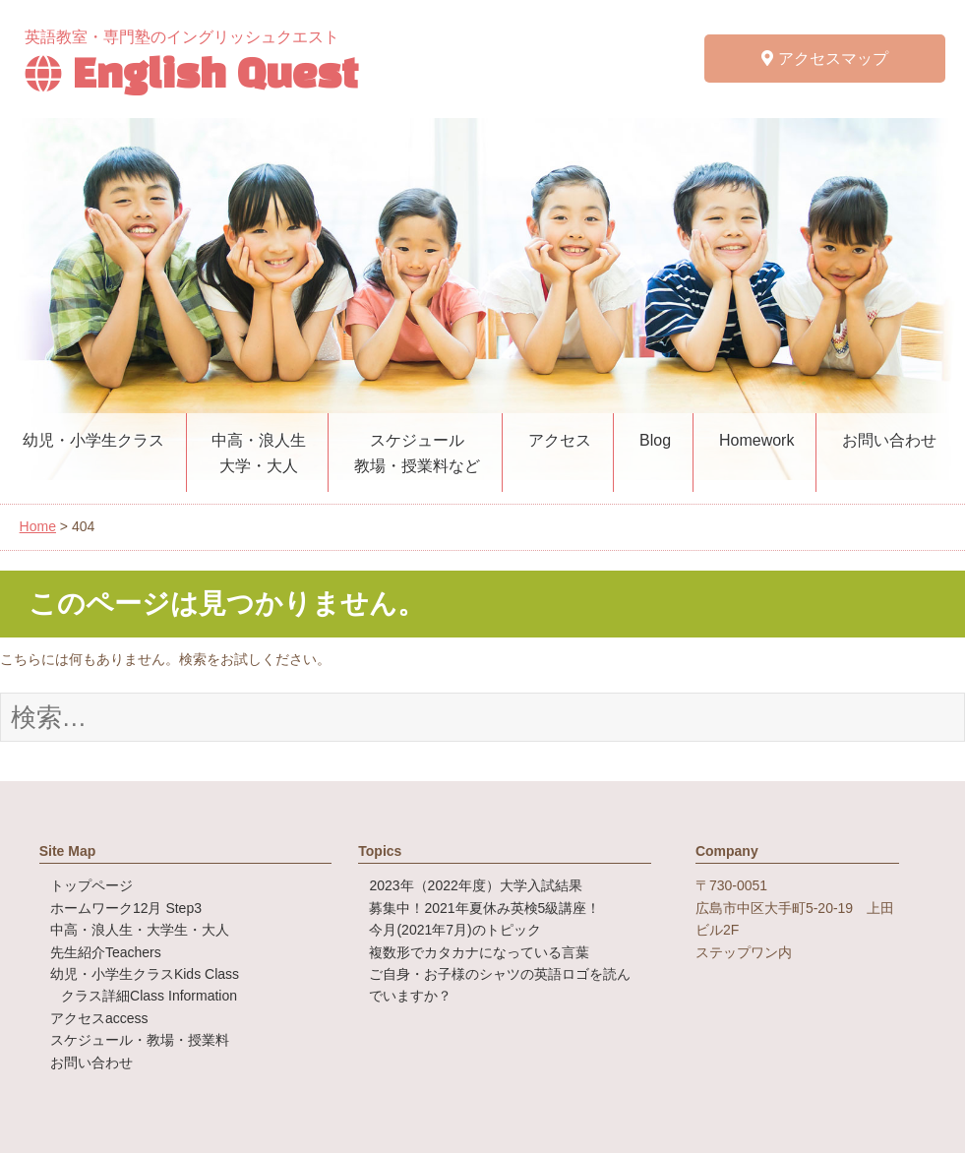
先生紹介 (105, 952)
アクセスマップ (824, 58)
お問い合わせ (889, 440)
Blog (655, 440)
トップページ (91, 885)
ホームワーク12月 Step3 (126, 908)
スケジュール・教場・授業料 (139, 1040)
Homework (756, 440)
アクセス (559, 440)
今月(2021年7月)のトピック (454, 930)
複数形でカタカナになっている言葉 (479, 952)
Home (38, 526)
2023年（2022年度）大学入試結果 (475, 885)
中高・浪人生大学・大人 (258, 453)
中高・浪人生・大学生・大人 (139, 930)
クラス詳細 (149, 995)
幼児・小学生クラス (93, 440)
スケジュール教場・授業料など (417, 453)
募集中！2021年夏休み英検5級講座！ (484, 908)
